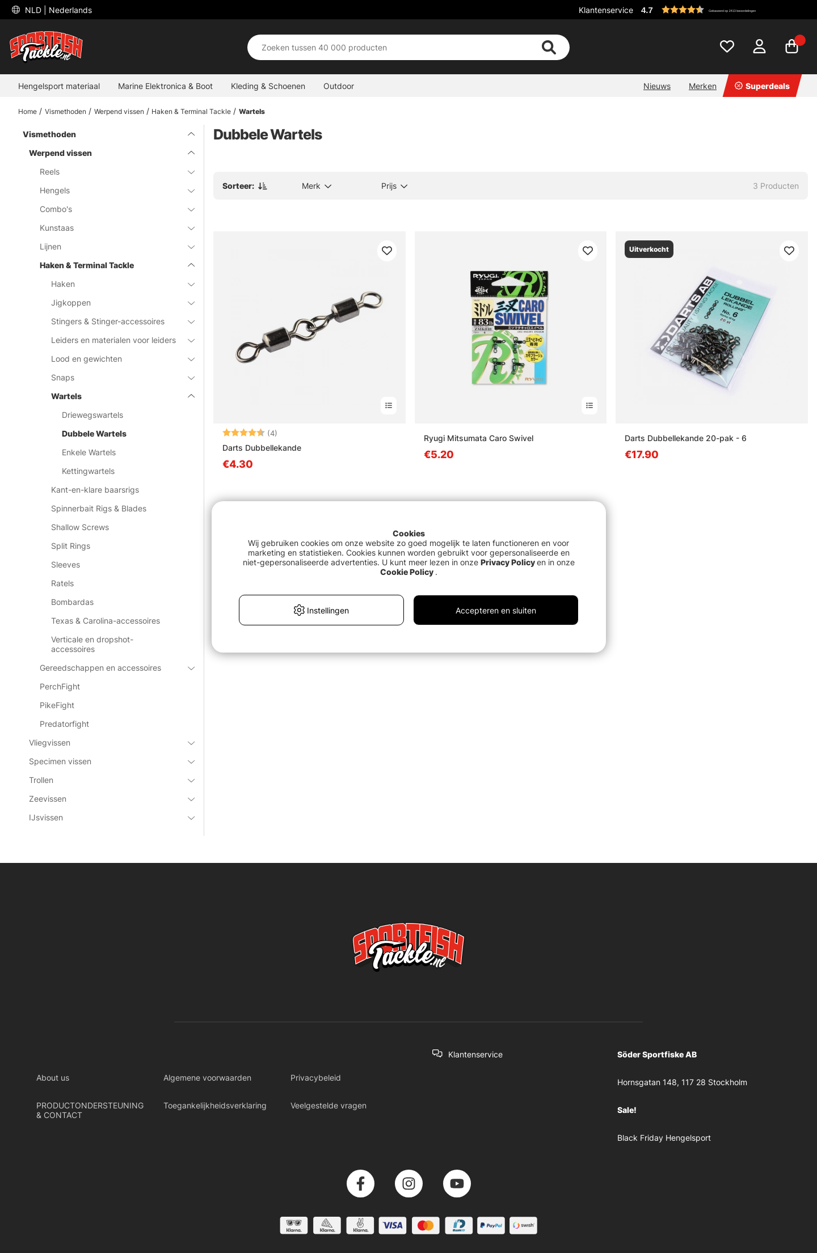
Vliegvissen (105, 742)
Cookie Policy (406, 572)
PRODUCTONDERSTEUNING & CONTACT (90, 1110)
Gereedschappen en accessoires (110, 667)
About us (52, 1077)
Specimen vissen (105, 761)
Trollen (105, 780)
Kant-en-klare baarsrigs (95, 489)
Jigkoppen (116, 302)
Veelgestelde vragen (328, 1105)
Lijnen (110, 246)
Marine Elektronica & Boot (165, 86)
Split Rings (70, 546)
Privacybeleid (315, 1077)
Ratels (62, 583)
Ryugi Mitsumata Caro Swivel (478, 438)
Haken (116, 284)
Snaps (116, 377)
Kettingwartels (88, 471)
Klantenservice (606, 10)
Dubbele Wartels (94, 433)
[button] (723, 9)
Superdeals (762, 86)
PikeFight (57, 705)
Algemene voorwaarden (207, 1077)
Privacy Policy (508, 562)
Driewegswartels (92, 415)
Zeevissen (105, 798)
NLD (57, 10)
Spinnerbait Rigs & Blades (98, 508)
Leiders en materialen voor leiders (116, 340)
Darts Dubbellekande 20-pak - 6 (686, 438)
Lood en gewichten (116, 358)
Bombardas (72, 602)
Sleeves (65, 564)
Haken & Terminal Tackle (191, 111)
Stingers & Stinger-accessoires (116, 321)
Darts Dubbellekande (261, 447)
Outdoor (338, 86)
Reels (110, 171)
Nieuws (657, 86)
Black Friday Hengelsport (664, 1137)
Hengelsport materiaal (59, 86)
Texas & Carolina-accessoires (105, 620)
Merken (703, 86)
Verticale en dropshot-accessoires (92, 644)
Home (27, 111)
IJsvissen (105, 817)
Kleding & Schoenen (268, 86)
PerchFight (60, 686)
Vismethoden (65, 111)
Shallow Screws (80, 527)
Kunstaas (110, 227)
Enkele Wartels (89, 452)
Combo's (110, 209)
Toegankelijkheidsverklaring (215, 1105)
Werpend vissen (119, 111)
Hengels (110, 190)
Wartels (252, 111)
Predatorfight (64, 724)
